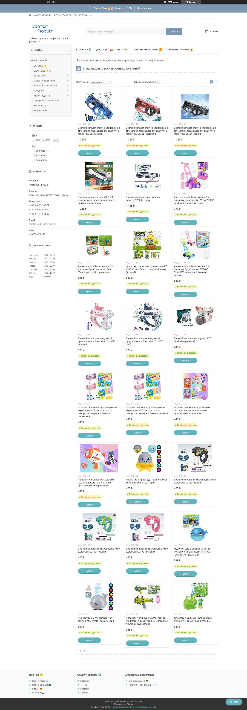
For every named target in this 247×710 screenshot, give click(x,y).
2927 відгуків (173, 2)
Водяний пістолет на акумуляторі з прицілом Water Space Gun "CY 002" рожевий (96, 341)
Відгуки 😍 (37, 689)
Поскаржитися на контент (120, 707)
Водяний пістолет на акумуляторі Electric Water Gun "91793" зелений (99, 550)
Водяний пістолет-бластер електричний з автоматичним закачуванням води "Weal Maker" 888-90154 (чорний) (195, 131)
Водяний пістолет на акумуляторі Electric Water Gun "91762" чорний (195, 481)
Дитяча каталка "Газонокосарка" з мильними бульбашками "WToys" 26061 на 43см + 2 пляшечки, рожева (194, 200)
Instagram (84, 681)
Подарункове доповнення (47, 100)
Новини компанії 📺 (41, 685)
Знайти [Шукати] (174, 31)
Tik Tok (83, 685)
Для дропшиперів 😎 (138, 681)
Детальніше (144, 8)
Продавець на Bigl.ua (123, 704)
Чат (234, 701)
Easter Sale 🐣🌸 (42, 71)
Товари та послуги (90, 60)
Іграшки (118, 60)
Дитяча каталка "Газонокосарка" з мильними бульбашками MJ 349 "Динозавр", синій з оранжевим (95, 269)
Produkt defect (41, 110)
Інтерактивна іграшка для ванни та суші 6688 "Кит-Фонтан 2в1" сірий (146, 481)
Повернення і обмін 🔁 (147, 49)
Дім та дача (40, 75)
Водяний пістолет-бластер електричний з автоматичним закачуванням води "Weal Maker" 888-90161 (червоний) (147, 131)
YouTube (84, 693)
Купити (89, 153)
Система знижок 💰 (180, 49)
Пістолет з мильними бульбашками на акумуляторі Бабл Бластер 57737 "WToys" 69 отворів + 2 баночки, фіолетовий (97, 412)
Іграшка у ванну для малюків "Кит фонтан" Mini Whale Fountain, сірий (96, 619)
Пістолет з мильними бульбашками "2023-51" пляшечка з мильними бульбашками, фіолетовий (192, 410)
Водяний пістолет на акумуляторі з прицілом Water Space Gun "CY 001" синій (144, 341)
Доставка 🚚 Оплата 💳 (111, 49)
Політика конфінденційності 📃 (143, 685)
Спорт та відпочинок (44, 80)
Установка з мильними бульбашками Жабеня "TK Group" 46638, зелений (193, 619)
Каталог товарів (39, 60)
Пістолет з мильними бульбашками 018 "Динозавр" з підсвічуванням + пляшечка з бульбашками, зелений (147, 621)
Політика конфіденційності (144, 707)
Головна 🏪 (84, 49)
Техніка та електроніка (45, 85)
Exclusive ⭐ (40, 65)
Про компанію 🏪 (40, 681)
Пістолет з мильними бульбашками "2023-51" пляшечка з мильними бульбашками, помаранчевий (96, 482)
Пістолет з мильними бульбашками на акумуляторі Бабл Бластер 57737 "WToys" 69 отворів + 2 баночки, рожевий (147, 410)
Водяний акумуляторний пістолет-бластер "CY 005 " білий (143, 198)
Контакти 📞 (38, 693)
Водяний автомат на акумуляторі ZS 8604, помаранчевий (192, 340)
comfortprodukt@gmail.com (42, 224)
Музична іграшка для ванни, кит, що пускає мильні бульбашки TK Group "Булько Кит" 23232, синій (192, 551)
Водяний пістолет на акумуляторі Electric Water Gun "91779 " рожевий (147, 550)
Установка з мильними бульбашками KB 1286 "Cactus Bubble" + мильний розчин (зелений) (146, 269)
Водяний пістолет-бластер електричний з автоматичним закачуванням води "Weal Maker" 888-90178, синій (99, 131)
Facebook (84, 689)
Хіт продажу (40, 105)
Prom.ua (138, 701)
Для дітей (39, 90)
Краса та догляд (42, 95)
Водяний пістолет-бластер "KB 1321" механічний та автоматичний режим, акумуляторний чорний (96, 200)
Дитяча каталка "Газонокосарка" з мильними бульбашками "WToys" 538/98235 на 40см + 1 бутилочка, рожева (191, 270)
